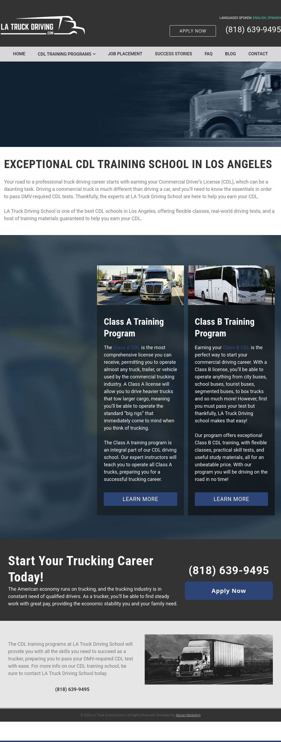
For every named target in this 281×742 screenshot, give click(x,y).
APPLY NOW (192, 31)
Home (19, 53)
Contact (258, 53)
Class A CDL (126, 347)
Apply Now (229, 590)
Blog (230, 53)
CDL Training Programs (65, 54)
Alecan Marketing (188, 722)
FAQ (208, 53)
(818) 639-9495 (253, 29)
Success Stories (173, 53)
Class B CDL (236, 347)
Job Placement (125, 53)
